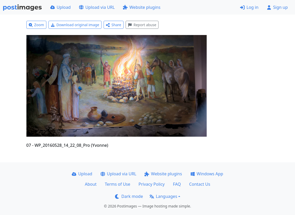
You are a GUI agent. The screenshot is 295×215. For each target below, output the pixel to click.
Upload (60, 7)
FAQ (177, 184)
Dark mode (129, 196)
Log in (249, 7)
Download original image (75, 24)
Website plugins (141, 7)
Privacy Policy (152, 184)
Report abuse (142, 24)
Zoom (36, 24)
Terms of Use (117, 184)
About (90, 184)
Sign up (277, 7)
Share (113, 24)
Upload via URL (97, 7)
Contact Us (199, 184)
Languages (163, 196)
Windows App (206, 174)
